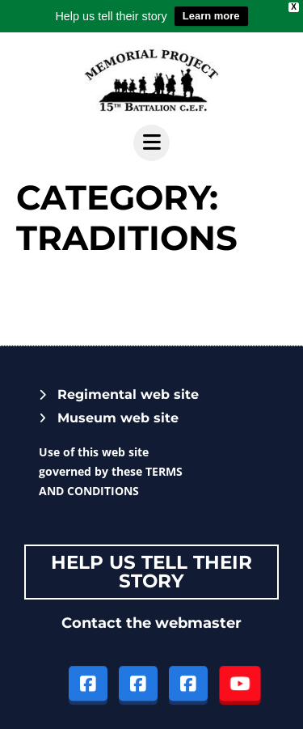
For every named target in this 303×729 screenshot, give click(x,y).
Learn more (211, 16)
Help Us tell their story (151, 571)
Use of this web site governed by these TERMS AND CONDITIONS (111, 471)
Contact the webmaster (151, 623)
